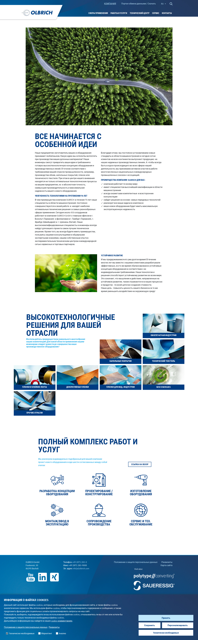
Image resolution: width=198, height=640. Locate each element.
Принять (166, 618)
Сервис (155, 13)
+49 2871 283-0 (79, 562)
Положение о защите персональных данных (25, 627)
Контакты (167, 13)
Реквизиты (54, 627)
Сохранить (149, 625)
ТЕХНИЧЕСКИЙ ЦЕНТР (139, 13)
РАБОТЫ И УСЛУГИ (118, 13)
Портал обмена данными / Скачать (138, 3)
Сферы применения (98, 13)
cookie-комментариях (61, 620)
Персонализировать (178, 625)
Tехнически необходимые (166, 632)
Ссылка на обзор (139, 464)
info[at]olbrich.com (81, 568)
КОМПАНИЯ (110, 3)
